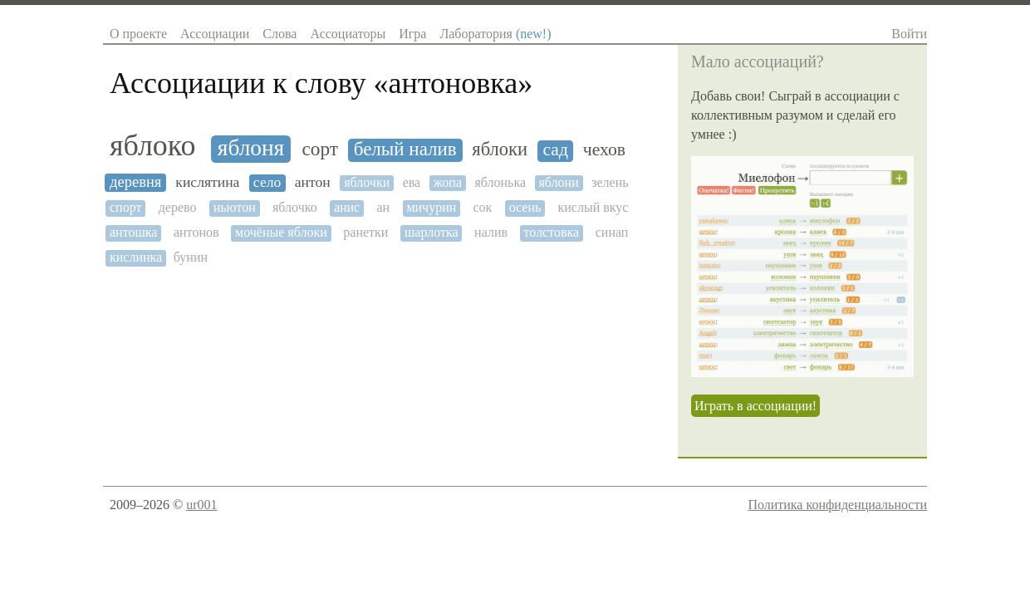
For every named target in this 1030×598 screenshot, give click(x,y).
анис (347, 207)
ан (383, 207)
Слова (279, 34)
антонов (196, 232)
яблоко (152, 146)
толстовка (552, 232)
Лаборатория (495, 34)
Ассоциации (214, 34)
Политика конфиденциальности (837, 505)
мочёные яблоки (281, 232)
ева (412, 182)
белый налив (405, 149)
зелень (609, 182)
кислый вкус (593, 207)
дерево (178, 207)
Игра (412, 34)
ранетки (365, 232)
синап (612, 232)
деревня (135, 182)
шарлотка (432, 232)
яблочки (367, 182)
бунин (191, 257)
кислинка (136, 257)
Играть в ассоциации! (755, 406)
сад (555, 149)
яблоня (251, 147)
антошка (133, 232)
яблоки (499, 149)
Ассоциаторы (347, 34)
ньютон (234, 207)
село (267, 182)
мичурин (431, 207)
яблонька (500, 182)
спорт (125, 207)
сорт (320, 149)
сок (483, 207)
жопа (448, 182)
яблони (558, 182)
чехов (604, 149)
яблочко (294, 207)
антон (313, 182)
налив (491, 232)
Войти (909, 34)
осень (525, 207)
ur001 (201, 505)
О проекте (138, 34)
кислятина (207, 182)
